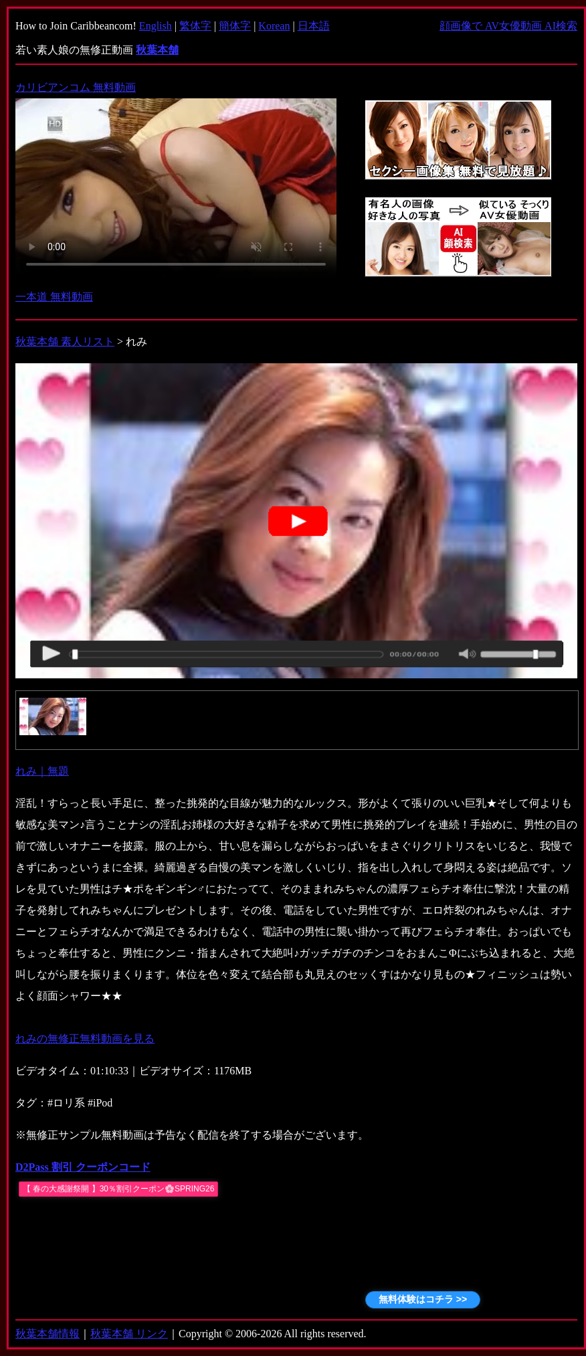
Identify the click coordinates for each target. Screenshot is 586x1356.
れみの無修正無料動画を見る (85, 1038)
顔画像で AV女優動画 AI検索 (508, 25)
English (155, 25)
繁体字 (195, 25)
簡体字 (235, 25)
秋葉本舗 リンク (129, 1333)
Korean (274, 25)
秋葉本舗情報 (47, 1333)
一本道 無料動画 (54, 296)
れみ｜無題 (42, 771)
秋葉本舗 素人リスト (64, 341)
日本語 (314, 25)
